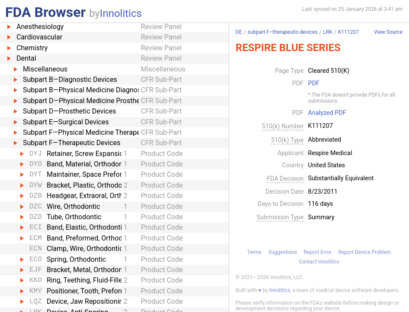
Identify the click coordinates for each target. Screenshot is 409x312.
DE (239, 32)
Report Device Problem (364, 252)
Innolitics (121, 13)
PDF (313, 83)
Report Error (317, 252)
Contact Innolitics (319, 262)
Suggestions (282, 252)
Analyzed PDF (327, 113)
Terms (254, 252)
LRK (327, 32)
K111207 (348, 32)
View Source (388, 32)
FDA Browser (45, 12)
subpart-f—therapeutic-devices (282, 32)
